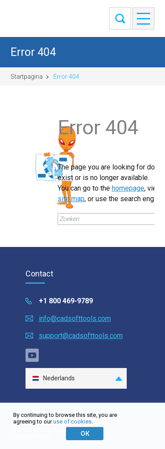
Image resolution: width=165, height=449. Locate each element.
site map (71, 199)
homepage (128, 188)
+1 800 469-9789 (66, 301)
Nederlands (53, 378)
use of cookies (72, 421)
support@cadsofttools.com (81, 335)
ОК (85, 434)
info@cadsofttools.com (75, 318)
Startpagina (27, 76)
